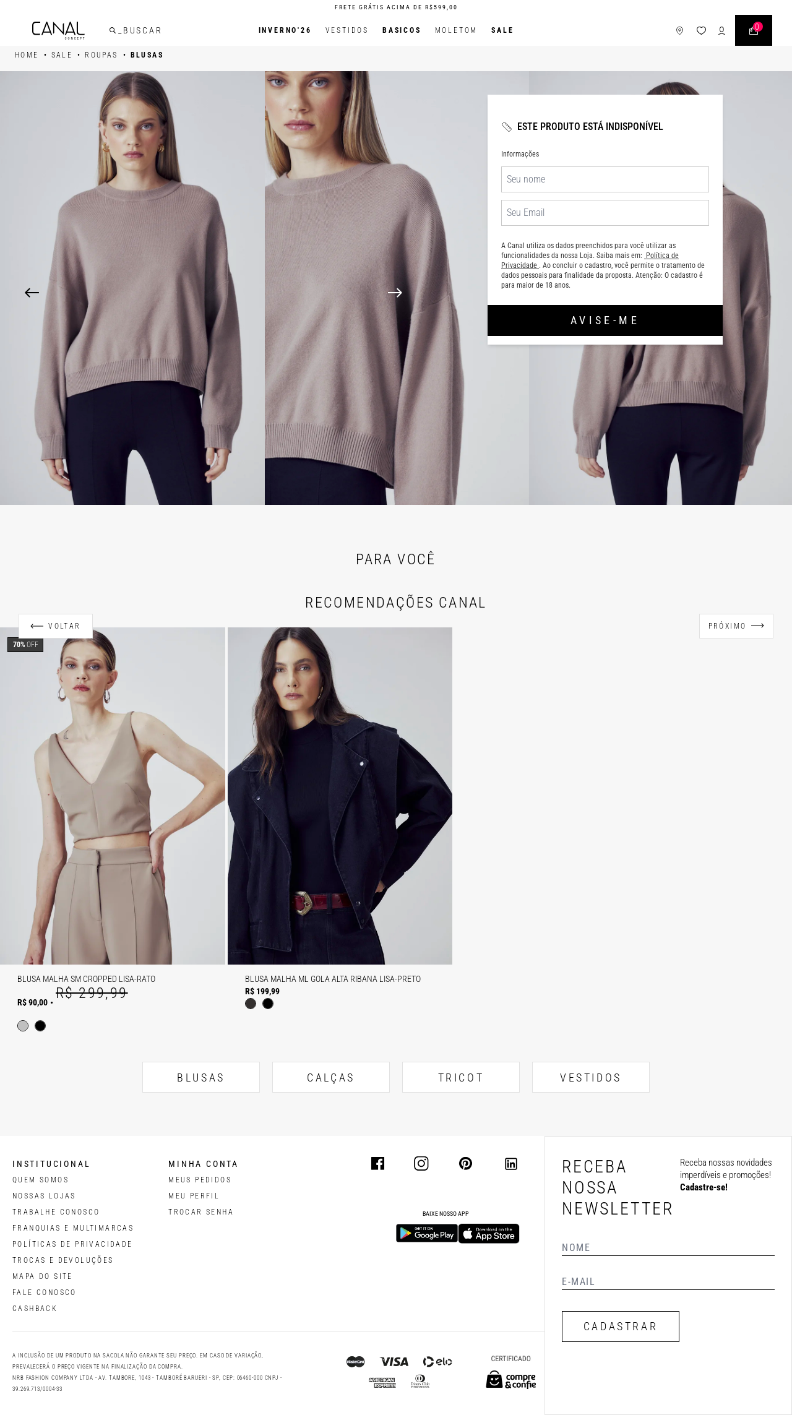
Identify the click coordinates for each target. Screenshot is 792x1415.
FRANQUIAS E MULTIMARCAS (73, 1228)
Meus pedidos (199, 1180)
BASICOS (401, 30)
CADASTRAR (620, 1326)
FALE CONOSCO (44, 1292)
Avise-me (605, 320)
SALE (502, 30)
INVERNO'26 (285, 30)
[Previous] (32, 293)
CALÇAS (331, 1077)
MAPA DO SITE (42, 1276)
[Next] (577, 293)
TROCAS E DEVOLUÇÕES (63, 1260)
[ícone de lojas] (679, 30)
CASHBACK (35, 1308)
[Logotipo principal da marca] (58, 31)
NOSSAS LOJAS (44, 1196)
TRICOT (461, 1077)
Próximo (727, 626)
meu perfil (194, 1196)
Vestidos (347, 30)
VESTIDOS (591, 1077)
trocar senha (201, 1212)
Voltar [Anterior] (64, 626)
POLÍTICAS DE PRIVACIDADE (72, 1244)
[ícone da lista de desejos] (701, 31)
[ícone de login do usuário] (721, 31)
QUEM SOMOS (40, 1180)
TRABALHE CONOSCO (56, 1212)
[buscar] (113, 30)
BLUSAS (201, 1077)
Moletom (456, 30)
